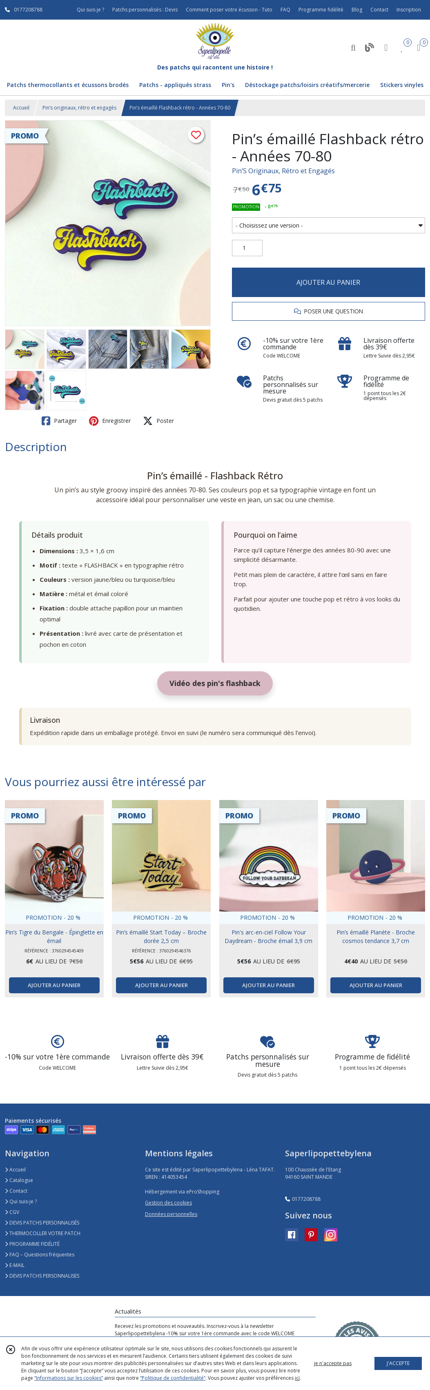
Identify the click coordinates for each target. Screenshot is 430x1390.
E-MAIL (15, 1265)
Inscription (409, 9)
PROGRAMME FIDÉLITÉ (32, 1243)
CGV (12, 1212)
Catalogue (19, 1180)
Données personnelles (171, 1214)
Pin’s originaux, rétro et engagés (79, 107)
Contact (379, 9)
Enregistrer (110, 421)
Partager (59, 421)
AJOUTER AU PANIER (328, 282)
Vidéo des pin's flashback (215, 683)
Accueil (21, 107)
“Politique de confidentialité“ (172, 1377)
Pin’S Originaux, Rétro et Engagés (283, 170)
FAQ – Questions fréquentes (39, 1254)
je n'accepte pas (333, 1363)
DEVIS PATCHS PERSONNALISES (42, 1275)
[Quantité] (247, 248)
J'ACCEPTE (398, 1363)
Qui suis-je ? (21, 1201)
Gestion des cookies (168, 1202)
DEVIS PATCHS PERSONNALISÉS (42, 1222)
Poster (158, 421)
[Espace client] (385, 47)
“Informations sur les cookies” (68, 1377)
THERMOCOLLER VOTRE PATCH (42, 1233)
